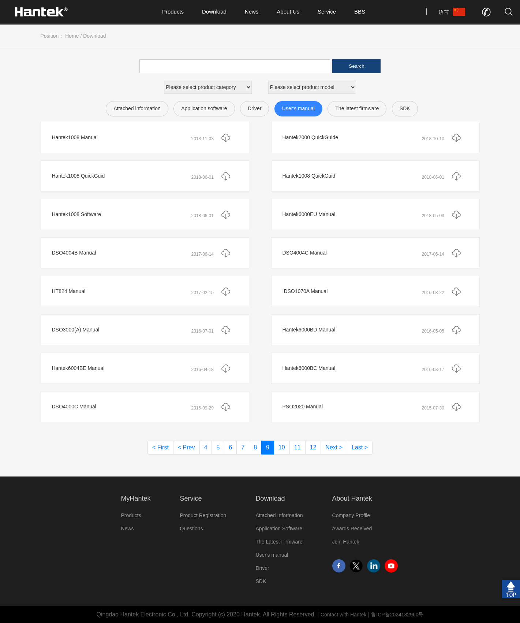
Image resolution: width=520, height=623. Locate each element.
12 (313, 447)
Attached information (136, 108)
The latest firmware (357, 108)
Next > (334, 447)
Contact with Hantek (343, 615)
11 (297, 447)
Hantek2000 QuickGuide (310, 137)
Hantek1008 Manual (75, 137)
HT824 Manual (69, 291)
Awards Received (352, 528)
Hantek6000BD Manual (309, 330)
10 (281, 447)
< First (160, 447)
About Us (288, 11)
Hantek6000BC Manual (309, 368)
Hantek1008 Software (76, 214)
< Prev (186, 447)
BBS (359, 11)
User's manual (298, 108)
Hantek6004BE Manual (78, 368)
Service (327, 11)
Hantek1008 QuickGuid (78, 176)
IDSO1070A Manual (305, 291)
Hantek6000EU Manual (309, 214)
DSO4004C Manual (305, 253)
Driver (254, 108)
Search (356, 66)
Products (173, 11)
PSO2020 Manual (303, 406)
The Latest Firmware (278, 542)
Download (214, 11)
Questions (191, 528)
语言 (444, 12)
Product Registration (203, 515)
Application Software (278, 528)
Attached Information (279, 515)
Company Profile (351, 515)
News (252, 11)
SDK (405, 108)
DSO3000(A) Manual (76, 330)
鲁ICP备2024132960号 (397, 615)
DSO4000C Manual (74, 406)
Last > (360, 447)
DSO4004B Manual (74, 253)
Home (72, 36)
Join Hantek (345, 542)
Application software (204, 108)
